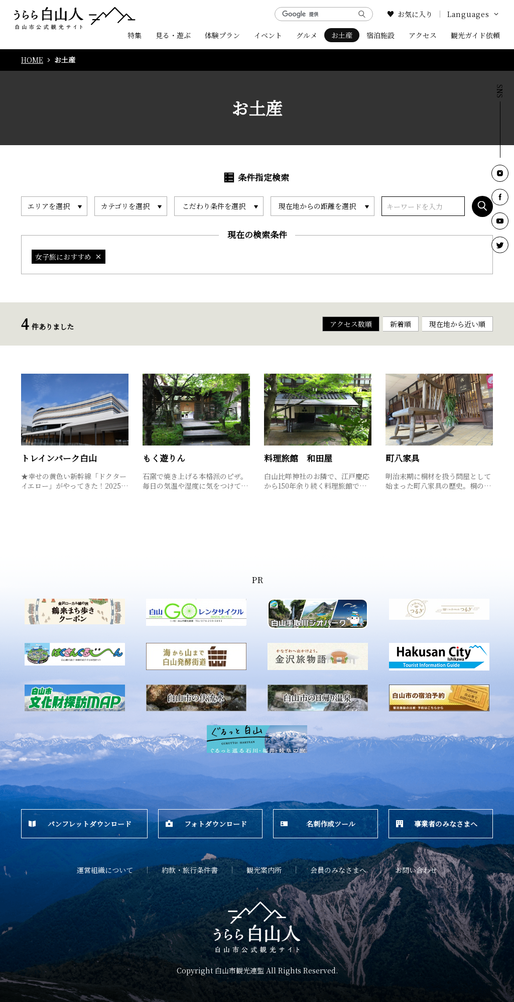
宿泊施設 (380, 35)
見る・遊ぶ (173, 35)
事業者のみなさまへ (437, 824)
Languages (473, 14)
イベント (268, 35)
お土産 (341, 35)
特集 (134, 35)
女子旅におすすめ (68, 257)
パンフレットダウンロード (80, 824)
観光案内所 (264, 870)
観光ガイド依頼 (475, 35)
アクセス (423, 35)
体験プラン (222, 35)
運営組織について (105, 870)
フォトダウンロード (206, 824)
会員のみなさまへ (338, 870)
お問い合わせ (416, 870)
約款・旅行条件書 (190, 870)
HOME (32, 60)
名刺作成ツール (318, 824)
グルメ (306, 35)
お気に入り (410, 14)
